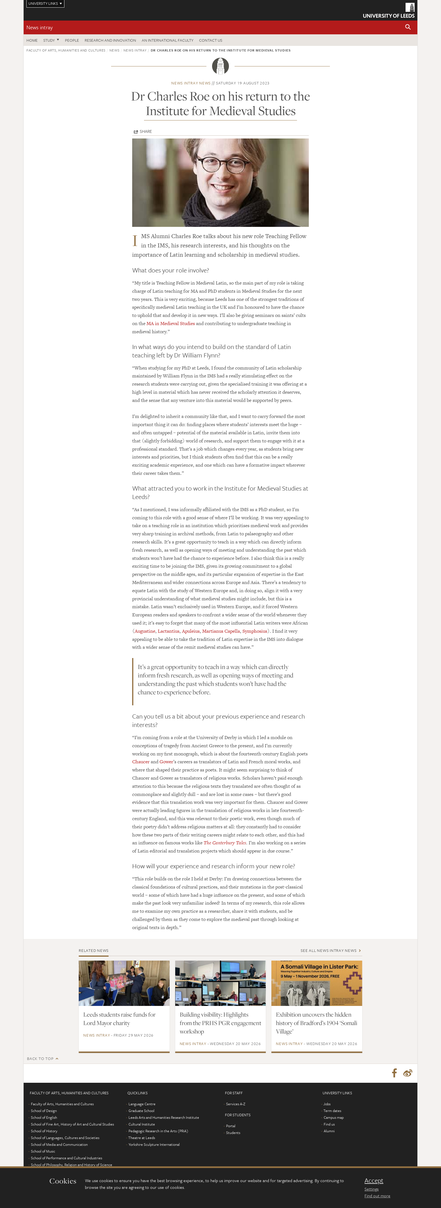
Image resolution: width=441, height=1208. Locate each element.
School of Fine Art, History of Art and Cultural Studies (72, 1125)
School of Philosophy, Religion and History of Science (71, 1165)
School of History (44, 1132)
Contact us (210, 40)
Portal (230, 1126)
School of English (44, 1118)
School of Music (43, 1152)
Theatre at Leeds (141, 1138)
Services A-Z (235, 1105)
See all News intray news (328, 950)
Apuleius (191, 631)
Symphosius (254, 631)
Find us (329, 1125)
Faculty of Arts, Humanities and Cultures (65, 50)
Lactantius (168, 631)
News (114, 50)
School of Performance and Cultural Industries (66, 1159)
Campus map (334, 1118)
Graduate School (141, 1111)
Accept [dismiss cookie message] (373, 1180)
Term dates (332, 1111)
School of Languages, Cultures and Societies (65, 1138)
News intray (39, 27)
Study (49, 40)
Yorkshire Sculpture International (154, 1145)
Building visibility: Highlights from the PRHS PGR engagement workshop (220, 1022)
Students (233, 1133)
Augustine (145, 631)
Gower (166, 761)
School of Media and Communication (59, 1145)
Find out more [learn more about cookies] (377, 1196)
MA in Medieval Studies (171, 323)
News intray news (191, 83)
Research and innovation (110, 40)
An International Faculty (168, 40)
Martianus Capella (221, 631)
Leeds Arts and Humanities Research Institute (164, 1118)
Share (146, 131)
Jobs (326, 1105)
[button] (408, 27)
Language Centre (142, 1105)
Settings (371, 1189)
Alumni (329, 1132)
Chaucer (141, 761)
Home (32, 40)
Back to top (40, 1058)
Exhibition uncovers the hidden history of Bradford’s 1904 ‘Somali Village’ (316, 1022)
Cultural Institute (142, 1125)
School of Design (44, 1111)
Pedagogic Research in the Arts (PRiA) (158, 1132)
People (72, 40)
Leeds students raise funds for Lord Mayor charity (119, 1018)
